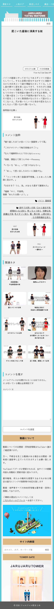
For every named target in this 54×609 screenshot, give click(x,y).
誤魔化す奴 (8, 213)
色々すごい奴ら (22, 213)
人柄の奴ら (46, 213)
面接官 (48, 200)
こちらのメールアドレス (14, 500)
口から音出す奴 (43, 207)
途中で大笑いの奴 (27, 207)
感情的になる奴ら (18, 210)
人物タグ (20, 4)
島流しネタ (34, 4)
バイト (41, 200)
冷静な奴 (46, 210)
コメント (8, 389)
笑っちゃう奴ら (34, 210)
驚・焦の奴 (35, 213)
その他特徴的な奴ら (41, 217)
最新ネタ (7, 4)
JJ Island (27, 523)
